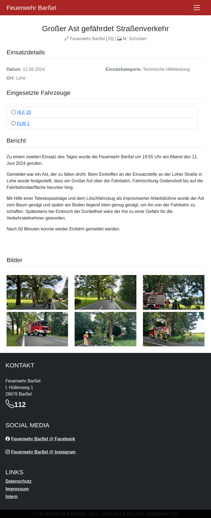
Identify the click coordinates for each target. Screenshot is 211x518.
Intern (11, 496)
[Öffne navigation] (196, 7)
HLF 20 (24, 112)
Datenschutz (18, 481)
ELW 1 (23, 123)
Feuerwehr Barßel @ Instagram (43, 452)
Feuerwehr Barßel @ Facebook (43, 439)
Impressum (17, 489)
